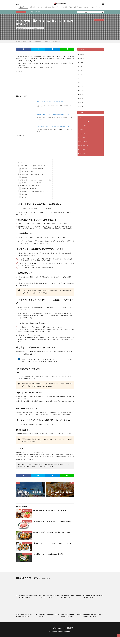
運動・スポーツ (56, 7)
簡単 (41, 28)
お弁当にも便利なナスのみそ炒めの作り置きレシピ (31, 166)
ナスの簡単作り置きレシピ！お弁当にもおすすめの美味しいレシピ (47, 41)
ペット (28, 12)
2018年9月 (80, 98)
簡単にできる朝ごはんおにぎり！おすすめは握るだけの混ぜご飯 (26, 615)
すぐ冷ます (23, 197)
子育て (70, 7)
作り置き (36, 28)
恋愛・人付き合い (78, 7)
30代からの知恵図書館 (64, 631)
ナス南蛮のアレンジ (25, 177)
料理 (39, 12)
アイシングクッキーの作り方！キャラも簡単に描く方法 (50, 101)
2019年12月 (81, 54)
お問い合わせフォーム (59, 628)
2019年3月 (80, 86)
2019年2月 (80, 90)
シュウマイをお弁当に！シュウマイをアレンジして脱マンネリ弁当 (48, 596)
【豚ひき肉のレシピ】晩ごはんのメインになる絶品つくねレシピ (53, 521)
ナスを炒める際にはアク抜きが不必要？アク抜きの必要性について (26, 596)
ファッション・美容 (89, 7)
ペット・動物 (40, 7)
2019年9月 (80, 66)
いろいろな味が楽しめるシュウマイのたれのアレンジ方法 (71, 596)
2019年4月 (80, 82)
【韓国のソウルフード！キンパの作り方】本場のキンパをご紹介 (53, 543)
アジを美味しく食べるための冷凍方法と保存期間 (48, 554)
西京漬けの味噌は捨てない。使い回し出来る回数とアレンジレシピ (53, 114)
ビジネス (97, 7)
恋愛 (36, 12)
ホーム (49, 628)
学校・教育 (64, 7)
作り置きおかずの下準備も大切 (28, 188)
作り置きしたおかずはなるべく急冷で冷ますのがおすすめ (33, 191)
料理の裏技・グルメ (23, 7)
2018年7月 (80, 106)
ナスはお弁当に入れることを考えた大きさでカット (33, 169)
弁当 (39, 28)
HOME (19, 41)
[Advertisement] (45, 82)
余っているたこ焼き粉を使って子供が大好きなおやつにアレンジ (71, 615)
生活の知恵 (48, 7)
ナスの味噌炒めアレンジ (26, 171)
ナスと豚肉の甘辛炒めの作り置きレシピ (30, 183)
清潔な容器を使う (25, 194)
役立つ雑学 (32, 7)
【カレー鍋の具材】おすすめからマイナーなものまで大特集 (93, 596)
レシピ (32, 28)
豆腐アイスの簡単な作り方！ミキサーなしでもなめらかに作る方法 (53, 126)
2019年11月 (81, 58)
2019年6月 (80, 78)
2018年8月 (80, 102)
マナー (42, 12)
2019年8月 (80, 70)
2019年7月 (80, 74)
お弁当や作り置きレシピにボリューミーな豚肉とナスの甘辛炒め (34, 180)
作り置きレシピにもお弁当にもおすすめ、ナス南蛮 (31, 174)
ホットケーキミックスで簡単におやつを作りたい (48, 615)
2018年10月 (81, 94)
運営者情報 (70, 628)
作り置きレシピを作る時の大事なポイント (29, 186)
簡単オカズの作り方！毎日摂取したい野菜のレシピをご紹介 (51, 532)
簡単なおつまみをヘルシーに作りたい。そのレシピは (49, 510)
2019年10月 (81, 62)
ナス (29, 28)
